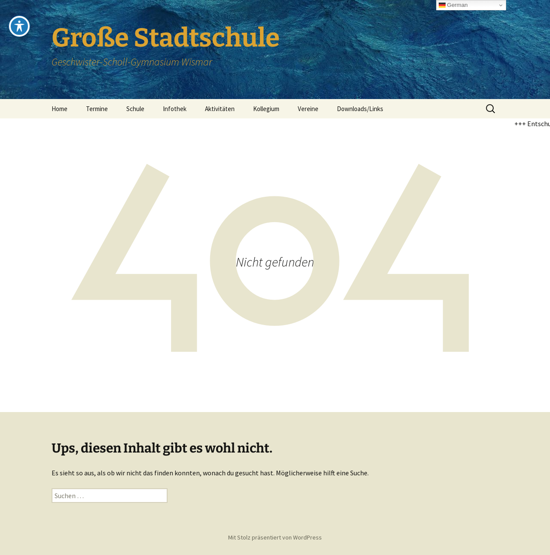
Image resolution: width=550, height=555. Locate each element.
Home (59, 109)
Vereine (308, 109)
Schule (135, 109)
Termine (97, 109)
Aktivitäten (220, 109)
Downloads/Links (360, 109)
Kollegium (266, 109)
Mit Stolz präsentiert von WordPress (275, 537)
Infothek (174, 109)
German (453, 5)
